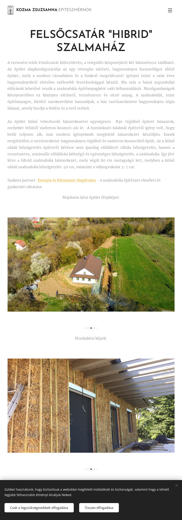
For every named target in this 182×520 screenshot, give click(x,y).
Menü (170, 10)
